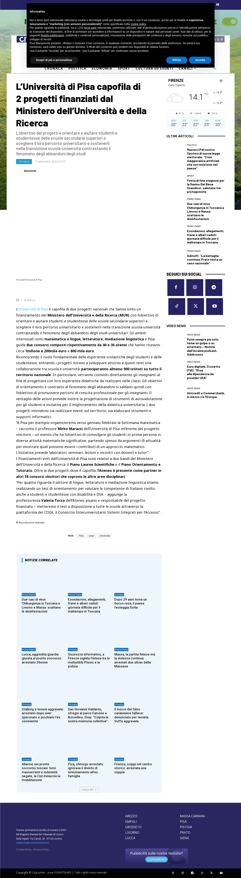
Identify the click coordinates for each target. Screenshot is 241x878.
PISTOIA (186, 827)
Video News (193, 335)
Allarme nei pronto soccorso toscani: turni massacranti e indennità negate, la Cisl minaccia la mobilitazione (41, 772)
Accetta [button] (200, 60)
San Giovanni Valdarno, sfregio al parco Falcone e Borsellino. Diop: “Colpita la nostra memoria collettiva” (88, 715)
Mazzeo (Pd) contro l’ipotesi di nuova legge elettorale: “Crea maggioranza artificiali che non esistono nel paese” (203, 159)
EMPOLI (131, 821)
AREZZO (131, 816)
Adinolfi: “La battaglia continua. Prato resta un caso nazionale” (204, 259)
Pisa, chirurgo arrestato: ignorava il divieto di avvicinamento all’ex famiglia (86, 770)
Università (105, 536)
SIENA (184, 838)
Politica (192, 145)
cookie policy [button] (138, 24)
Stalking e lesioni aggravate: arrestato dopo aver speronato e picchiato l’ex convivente (43, 715)
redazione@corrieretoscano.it (32, 842)
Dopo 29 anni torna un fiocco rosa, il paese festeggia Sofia (130, 603)
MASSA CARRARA (192, 816)
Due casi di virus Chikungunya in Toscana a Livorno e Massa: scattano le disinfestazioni (41, 605)
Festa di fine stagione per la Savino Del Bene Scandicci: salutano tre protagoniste (205, 186)
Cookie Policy (23, 849)
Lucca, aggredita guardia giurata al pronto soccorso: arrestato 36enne (42, 658)
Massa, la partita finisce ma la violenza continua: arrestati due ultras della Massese (134, 660)
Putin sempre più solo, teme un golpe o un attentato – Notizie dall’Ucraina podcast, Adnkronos (203, 346)
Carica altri (89, 789)
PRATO (185, 832)
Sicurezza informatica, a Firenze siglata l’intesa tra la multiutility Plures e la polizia (89, 660)
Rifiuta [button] (176, 60)
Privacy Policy (41, 849)
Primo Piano (28, 594)
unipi (91, 536)
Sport (190, 176)
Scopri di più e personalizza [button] (54, 60)
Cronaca (24, 161)
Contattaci (156, 859)
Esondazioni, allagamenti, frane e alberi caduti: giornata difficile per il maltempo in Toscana (87, 605)
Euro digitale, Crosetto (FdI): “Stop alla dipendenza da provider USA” (203, 372)
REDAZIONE (30, 170)
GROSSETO (133, 827)
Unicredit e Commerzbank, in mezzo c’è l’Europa (206, 395)
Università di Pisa (33, 309)
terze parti (90, 27)
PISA (183, 821)
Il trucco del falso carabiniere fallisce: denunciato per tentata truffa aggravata (131, 715)
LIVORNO (132, 832)
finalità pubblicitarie (52, 35)
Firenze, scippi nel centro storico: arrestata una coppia (133, 768)
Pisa (81, 536)
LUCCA (130, 838)
